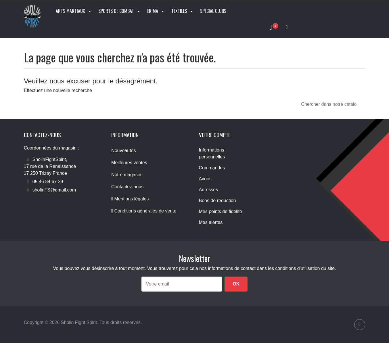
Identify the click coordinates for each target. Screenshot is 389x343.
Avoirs (205, 178)
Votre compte (215, 135)
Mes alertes (211, 222)
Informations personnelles (212, 153)
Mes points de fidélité (220, 211)
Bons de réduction (217, 200)
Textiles (182, 10)
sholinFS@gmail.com (54, 189)
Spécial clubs (213, 10)
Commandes (212, 167)
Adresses (208, 189)
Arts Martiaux (74, 10)
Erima (156, 10)
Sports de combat (119, 10)
